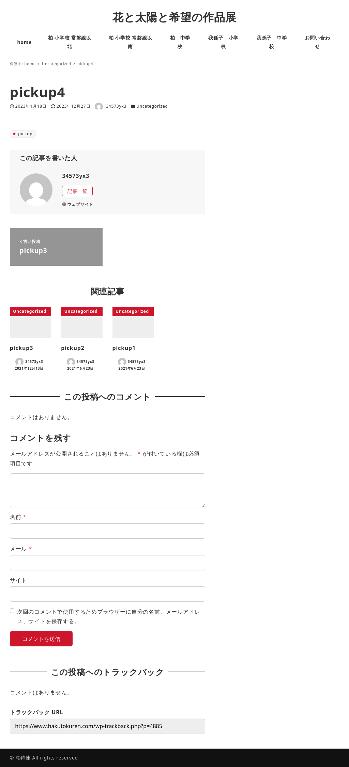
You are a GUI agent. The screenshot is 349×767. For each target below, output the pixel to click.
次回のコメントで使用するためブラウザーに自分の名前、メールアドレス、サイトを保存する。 (108, 616)
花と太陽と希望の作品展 (174, 17)
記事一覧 (77, 191)
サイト (18, 580)
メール (21, 548)
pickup (24, 134)
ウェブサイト (77, 204)
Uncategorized (152, 106)
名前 (18, 517)
